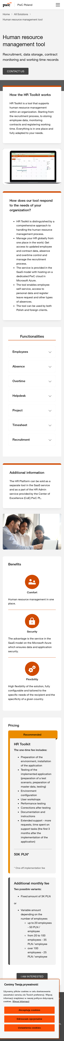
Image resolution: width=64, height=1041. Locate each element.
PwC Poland (24, 4)
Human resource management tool (22, 19)
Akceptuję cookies (29, 1021)
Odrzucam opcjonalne (29, 1029)
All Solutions (21, 14)
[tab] (32, 336)
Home (6, 14)
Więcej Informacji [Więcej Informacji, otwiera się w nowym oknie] (20, 1012)
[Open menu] (57, 4)
